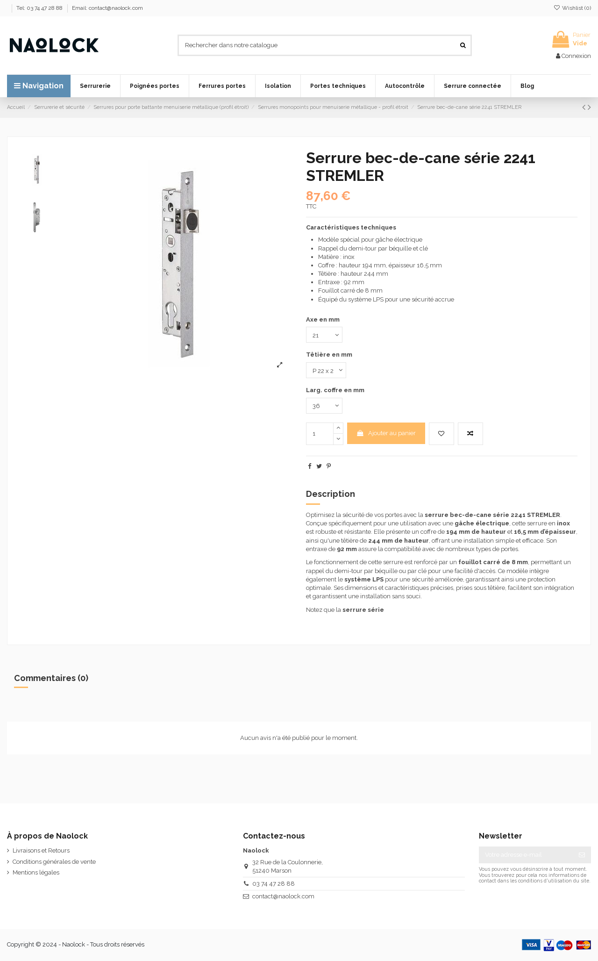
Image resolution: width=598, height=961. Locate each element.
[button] (95, 86)
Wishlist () (572, 8)
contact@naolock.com (283, 896)
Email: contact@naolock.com (107, 8)
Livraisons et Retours (41, 850)
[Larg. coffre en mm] (324, 406)
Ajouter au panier (386, 433)
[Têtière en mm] (326, 370)
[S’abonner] (582, 854)
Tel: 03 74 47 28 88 (40, 8)
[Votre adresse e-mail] (526, 854)
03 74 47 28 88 (273, 883)
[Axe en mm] (324, 335)
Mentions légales (36, 872)
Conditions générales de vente (54, 861)
